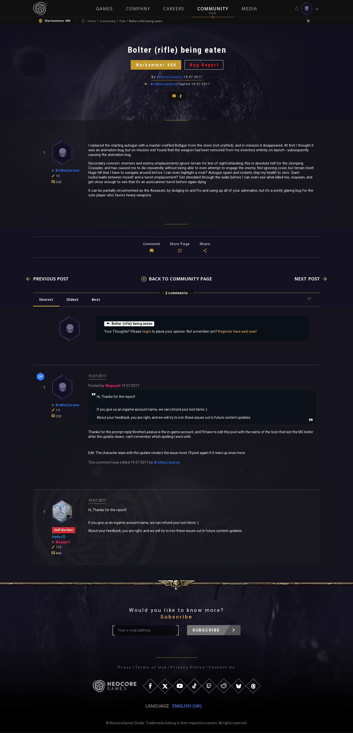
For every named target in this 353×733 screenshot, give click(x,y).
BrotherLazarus (170, 77)
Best (96, 299)
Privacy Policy (188, 667)
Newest (46, 299)
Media (249, 9)
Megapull (113, 386)
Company (138, 9)
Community (212, 9)
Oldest (72, 299)
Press (125, 667)
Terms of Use (151, 667)
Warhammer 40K (156, 64)
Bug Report (205, 64)
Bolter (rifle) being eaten (129, 324)
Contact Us (222, 667)
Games (104, 9)
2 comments (176, 293)
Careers (173, 9)
